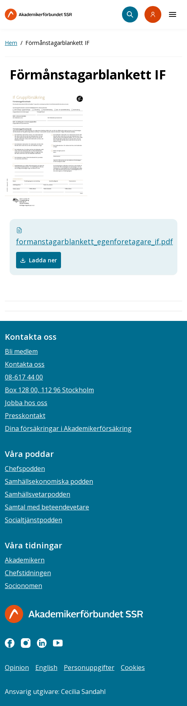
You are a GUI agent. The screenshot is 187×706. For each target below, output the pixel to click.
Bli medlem (21, 351)
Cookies (133, 667)
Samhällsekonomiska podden (49, 481)
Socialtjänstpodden (33, 519)
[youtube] (58, 643)
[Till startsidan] (55, 14)
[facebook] (9, 643)
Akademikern (25, 560)
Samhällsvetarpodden (37, 494)
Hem (11, 43)
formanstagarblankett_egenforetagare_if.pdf (93, 236)
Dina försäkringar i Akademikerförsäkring (68, 428)
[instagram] (25, 643)
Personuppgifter (89, 667)
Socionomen (23, 585)
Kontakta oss (25, 364)
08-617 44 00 (24, 377)
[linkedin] (42, 643)
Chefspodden (25, 468)
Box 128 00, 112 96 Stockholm (49, 389)
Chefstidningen (28, 572)
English (46, 667)
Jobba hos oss (26, 402)
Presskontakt (25, 415)
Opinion (17, 667)
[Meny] (172, 14)
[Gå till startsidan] (74, 614)
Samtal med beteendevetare (47, 507)
